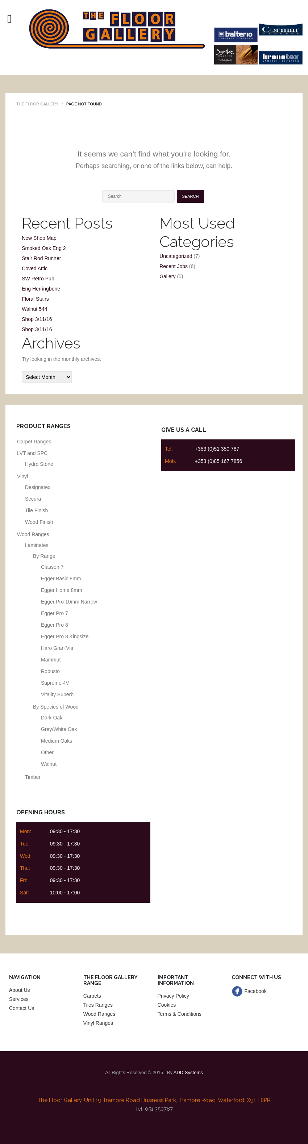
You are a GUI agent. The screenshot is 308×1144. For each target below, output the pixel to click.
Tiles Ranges (98, 1005)
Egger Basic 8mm (61, 578)
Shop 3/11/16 (37, 319)
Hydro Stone (39, 464)
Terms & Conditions (179, 1014)
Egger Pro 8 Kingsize (65, 636)
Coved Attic (34, 268)
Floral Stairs (35, 299)
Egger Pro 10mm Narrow (69, 602)
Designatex (37, 487)
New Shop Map (39, 238)
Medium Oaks (56, 741)
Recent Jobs (173, 266)
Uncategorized (175, 256)
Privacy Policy (173, 996)
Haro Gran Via (57, 648)
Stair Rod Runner (41, 258)
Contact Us (21, 1008)
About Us (19, 990)
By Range (44, 556)
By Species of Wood (56, 707)
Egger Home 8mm (61, 590)
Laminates (37, 545)
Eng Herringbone (41, 289)
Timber (33, 777)
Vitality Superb (57, 694)
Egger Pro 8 (54, 625)
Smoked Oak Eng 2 (44, 248)
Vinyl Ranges (98, 1023)
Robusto (50, 671)
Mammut (51, 660)
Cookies (167, 1005)
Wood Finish (39, 522)
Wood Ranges (33, 534)
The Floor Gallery (37, 104)
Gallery (167, 276)
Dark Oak (51, 718)
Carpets (92, 996)
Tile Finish (36, 510)
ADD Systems (188, 1072)
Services (19, 999)
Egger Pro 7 (54, 613)
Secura (33, 499)
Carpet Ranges (34, 441)
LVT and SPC (32, 453)
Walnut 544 (34, 309)
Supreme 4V (55, 683)
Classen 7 (52, 567)
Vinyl (22, 476)
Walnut (49, 764)
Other (47, 752)
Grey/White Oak (59, 729)
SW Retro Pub (38, 278)
